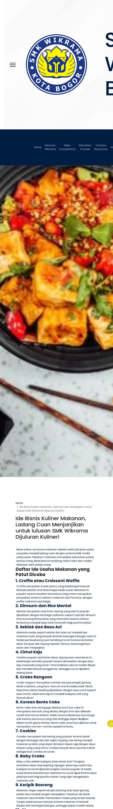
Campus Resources (100, 147)
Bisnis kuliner (24, 549)
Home (37, 147)
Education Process (85, 147)
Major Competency (67, 147)
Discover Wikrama (50, 147)
